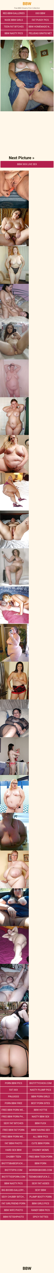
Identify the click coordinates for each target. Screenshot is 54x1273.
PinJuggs (13, 1096)
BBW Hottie (40, 1110)
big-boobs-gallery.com (14, 1190)
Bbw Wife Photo (13, 1210)
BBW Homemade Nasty (41, 26)
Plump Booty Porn (40, 1196)
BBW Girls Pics (40, 1203)
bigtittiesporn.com (13, 1176)
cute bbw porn (40, 1143)
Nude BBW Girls (14, 20)
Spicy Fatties (40, 1216)
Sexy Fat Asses (40, 1183)
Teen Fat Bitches (14, 26)
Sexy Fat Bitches (13, 1123)
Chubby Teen (13, 1156)
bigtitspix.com (13, 1170)
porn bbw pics (13, 1083)
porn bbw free (13, 1103)
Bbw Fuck (40, 1123)
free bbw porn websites (14, 1110)
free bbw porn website (14, 1136)
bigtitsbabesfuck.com (14, 1163)
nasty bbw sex (40, 1116)
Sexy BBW (40, 1190)
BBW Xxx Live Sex (27, 164)
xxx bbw (40, 13)
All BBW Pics (40, 1136)
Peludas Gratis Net (40, 33)
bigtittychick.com (40, 1083)
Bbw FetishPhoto (13, 1216)
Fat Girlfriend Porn (13, 1203)
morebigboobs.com (40, 1170)
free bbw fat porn (13, 1130)
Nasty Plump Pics (40, 1089)
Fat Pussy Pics (40, 20)
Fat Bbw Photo (13, 1143)
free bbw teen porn (40, 1156)
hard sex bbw (13, 1150)
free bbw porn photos (14, 1116)
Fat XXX (13, 1089)
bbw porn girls (40, 1096)
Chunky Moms (40, 1150)
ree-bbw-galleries (14, 13)
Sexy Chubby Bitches (14, 1196)
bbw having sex (40, 1130)
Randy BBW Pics (40, 1210)
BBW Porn (40, 1163)
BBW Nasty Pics (14, 33)
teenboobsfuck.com (41, 1176)
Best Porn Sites (40, 1103)
